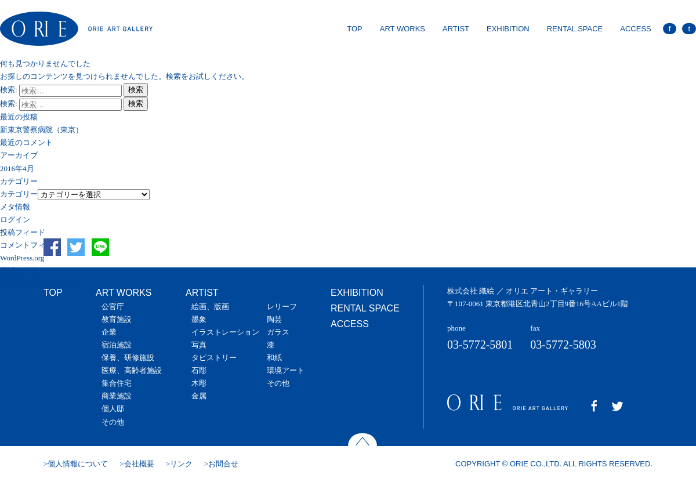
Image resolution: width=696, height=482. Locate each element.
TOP (354, 28)
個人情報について (78, 463)
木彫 (198, 383)
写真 (198, 344)
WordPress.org (22, 257)
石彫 (198, 370)
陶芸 (274, 319)
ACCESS (635, 28)
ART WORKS (402, 28)
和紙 (274, 357)
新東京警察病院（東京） (41, 129)
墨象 (198, 319)
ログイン (15, 219)
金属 (198, 396)
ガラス (278, 332)
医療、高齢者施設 (132, 370)
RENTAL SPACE (575, 28)
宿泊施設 (117, 344)
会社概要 (139, 463)
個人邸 (113, 408)
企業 (109, 332)
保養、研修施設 (128, 357)
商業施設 (117, 396)
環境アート (285, 370)
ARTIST (456, 28)
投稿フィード (22, 232)
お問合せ (223, 463)
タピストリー (214, 357)
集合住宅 (117, 383)
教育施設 (117, 319)
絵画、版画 (210, 306)
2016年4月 (17, 168)
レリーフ (282, 306)
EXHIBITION (508, 28)
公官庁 (113, 306)
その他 (113, 422)
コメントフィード (30, 245)
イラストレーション (225, 332)
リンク (181, 463)
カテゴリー (19, 194)
